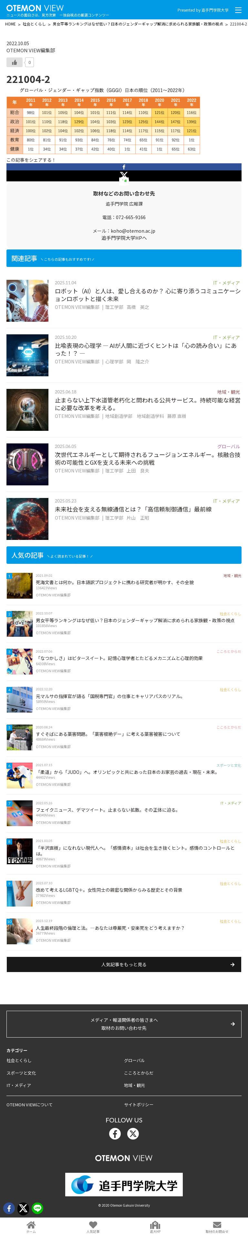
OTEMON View (124, 1161)
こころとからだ (138, 1078)
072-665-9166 (131, 217)
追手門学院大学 (215, 10)
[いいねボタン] (14, 62)
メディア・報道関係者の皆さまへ (124, 1029)
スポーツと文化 (21, 1078)
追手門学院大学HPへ (124, 237)
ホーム (31, 1231)
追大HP (155, 1231)
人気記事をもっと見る (124, 969)
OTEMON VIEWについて (28, 1109)
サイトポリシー (138, 1109)
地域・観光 (134, 1090)
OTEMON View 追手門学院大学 (35, 6)
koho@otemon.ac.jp (133, 231)
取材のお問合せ (217, 1231)
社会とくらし (19, 1065)
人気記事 (93, 1231)
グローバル (134, 1065)
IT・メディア (18, 1090)
